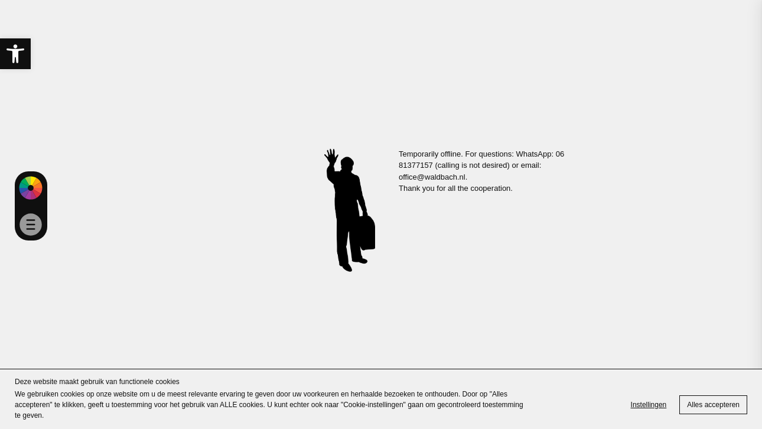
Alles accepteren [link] (713, 405)
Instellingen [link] (649, 405)
